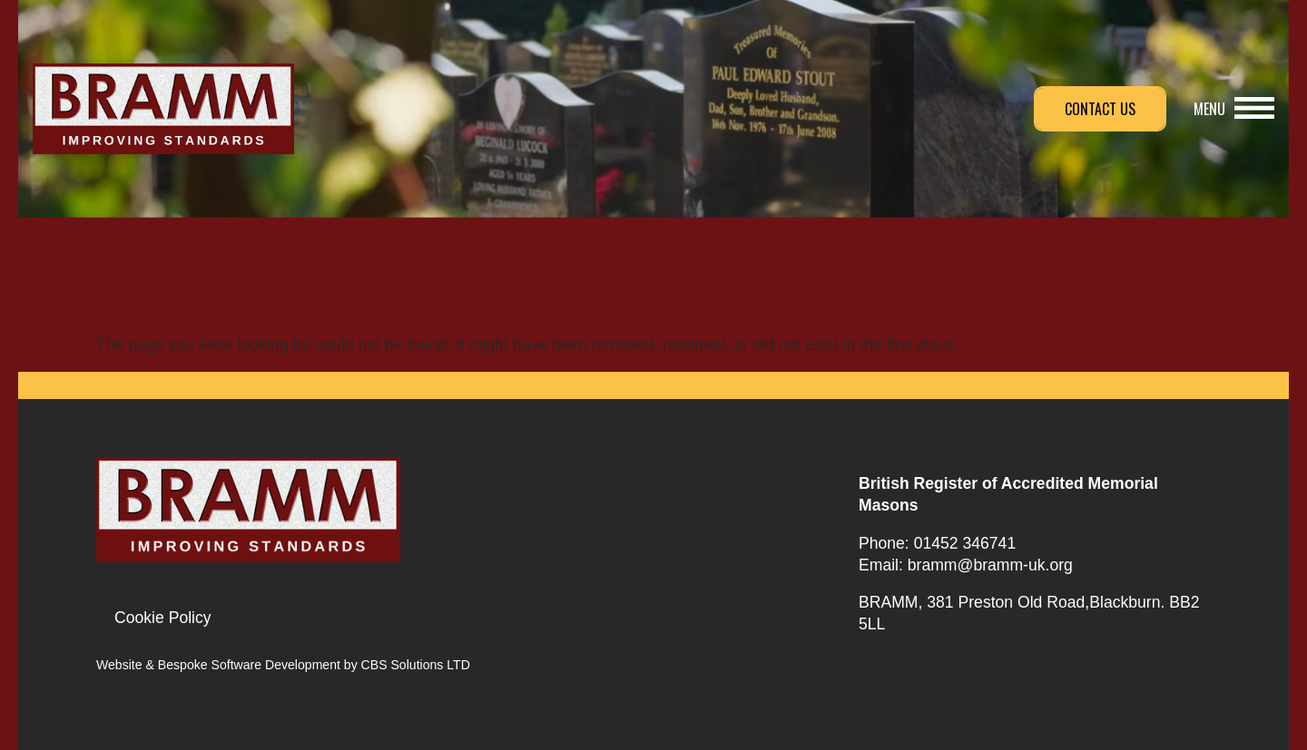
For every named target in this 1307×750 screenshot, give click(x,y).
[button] (1234, 109)
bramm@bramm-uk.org (990, 565)
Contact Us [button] (1100, 109)
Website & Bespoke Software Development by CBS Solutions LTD (283, 664)
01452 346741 (965, 543)
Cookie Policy (162, 618)
